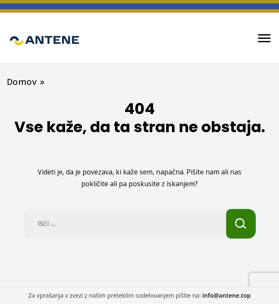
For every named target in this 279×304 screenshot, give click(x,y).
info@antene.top (226, 295)
